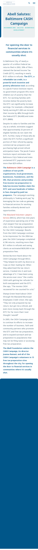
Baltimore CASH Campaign (19, 168)
